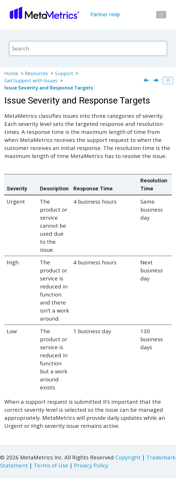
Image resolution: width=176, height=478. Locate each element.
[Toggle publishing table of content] (168, 80)
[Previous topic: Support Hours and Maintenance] (147, 80)
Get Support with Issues (31, 80)
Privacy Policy (91, 465)
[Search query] (88, 48)
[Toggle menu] (161, 14)
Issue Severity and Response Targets (48, 87)
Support (64, 73)
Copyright (128, 457)
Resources (36, 73)
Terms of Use (51, 465)
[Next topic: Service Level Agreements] (156, 80)
